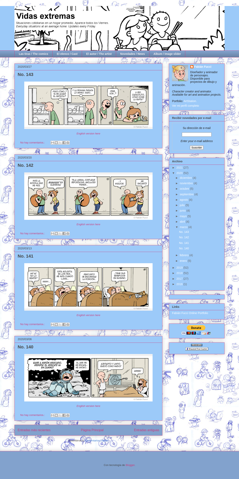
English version (86, 133)
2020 (179, 173)
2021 (179, 167)
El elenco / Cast (67, 53)
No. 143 (25, 74)
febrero (184, 255)
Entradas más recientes (34, 430)
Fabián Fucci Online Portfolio (190, 313)
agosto (184, 199)
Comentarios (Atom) (96, 440)
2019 (179, 267)
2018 (179, 273)
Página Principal (92, 430)
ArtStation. (190, 101)
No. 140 (25, 346)
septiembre (187, 194)
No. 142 (25, 165)
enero (184, 260)
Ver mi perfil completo (185, 105)
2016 (179, 284)
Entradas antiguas (146, 430)
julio (182, 205)
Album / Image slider (167, 53)
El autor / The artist (99, 53)
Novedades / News (132, 53)
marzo (184, 227)
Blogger (130, 465)
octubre (185, 188)
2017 (179, 278)
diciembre (186, 177)
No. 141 (25, 256)
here (97, 133)
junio (183, 210)
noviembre (186, 183)
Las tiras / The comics (33, 53)
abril (183, 221)
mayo (183, 216)
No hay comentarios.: (33, 142)
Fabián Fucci (203, 66)
